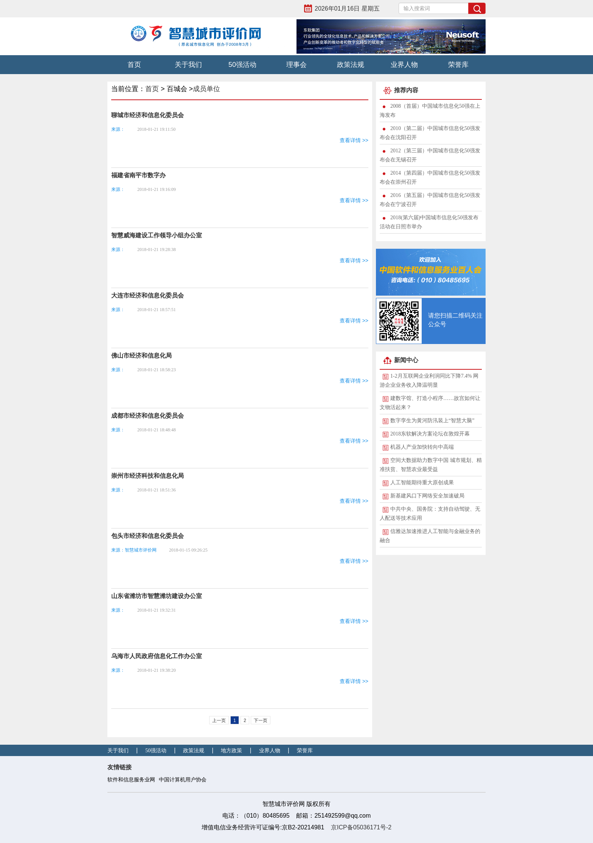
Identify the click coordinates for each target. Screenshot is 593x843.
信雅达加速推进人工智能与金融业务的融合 (430, 535)
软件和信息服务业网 (131, 780)
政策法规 (350, 64)
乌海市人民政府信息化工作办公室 (156, 656)
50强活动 (242, 64)
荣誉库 (458, 64)
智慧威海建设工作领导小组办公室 (156, 235)
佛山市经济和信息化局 (141, 355)
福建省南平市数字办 (138, 175)
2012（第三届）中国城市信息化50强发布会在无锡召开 (430, 155)
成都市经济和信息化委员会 (147, 415)
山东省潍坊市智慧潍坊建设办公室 (156, 596)
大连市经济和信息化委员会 (147, 295)
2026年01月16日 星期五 (347, 8)
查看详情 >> (354, 140)
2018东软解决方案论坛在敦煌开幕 (430, 434)
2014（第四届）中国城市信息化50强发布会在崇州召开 (430, 177)
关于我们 (188, 64)
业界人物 (404, 64)
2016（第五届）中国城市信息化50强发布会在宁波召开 (430, 199)
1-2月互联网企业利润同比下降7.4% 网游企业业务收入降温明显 (429, 380)
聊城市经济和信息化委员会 (147, 115)
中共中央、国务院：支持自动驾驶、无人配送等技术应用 (430, 513)
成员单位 (206, 89)
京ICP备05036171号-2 (361, 827)
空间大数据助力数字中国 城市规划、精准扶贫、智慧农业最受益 (431, 464)
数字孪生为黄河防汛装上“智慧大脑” (432, 420)
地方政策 (231, 750)
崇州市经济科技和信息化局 (147, 476)
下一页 (260, 720)
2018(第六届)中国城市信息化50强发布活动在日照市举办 (429, 222)
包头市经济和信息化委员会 (147, 536)
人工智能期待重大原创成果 (422, 482)
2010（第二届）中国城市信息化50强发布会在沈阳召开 (430, 133)
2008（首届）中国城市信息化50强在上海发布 (430, 110)
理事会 (296, 64)
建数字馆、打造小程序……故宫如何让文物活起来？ (430, 402)
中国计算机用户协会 (182, 780)
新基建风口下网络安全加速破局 (427, 496)
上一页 (219, 720)
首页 (134, 64)
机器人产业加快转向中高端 (422, 447)
